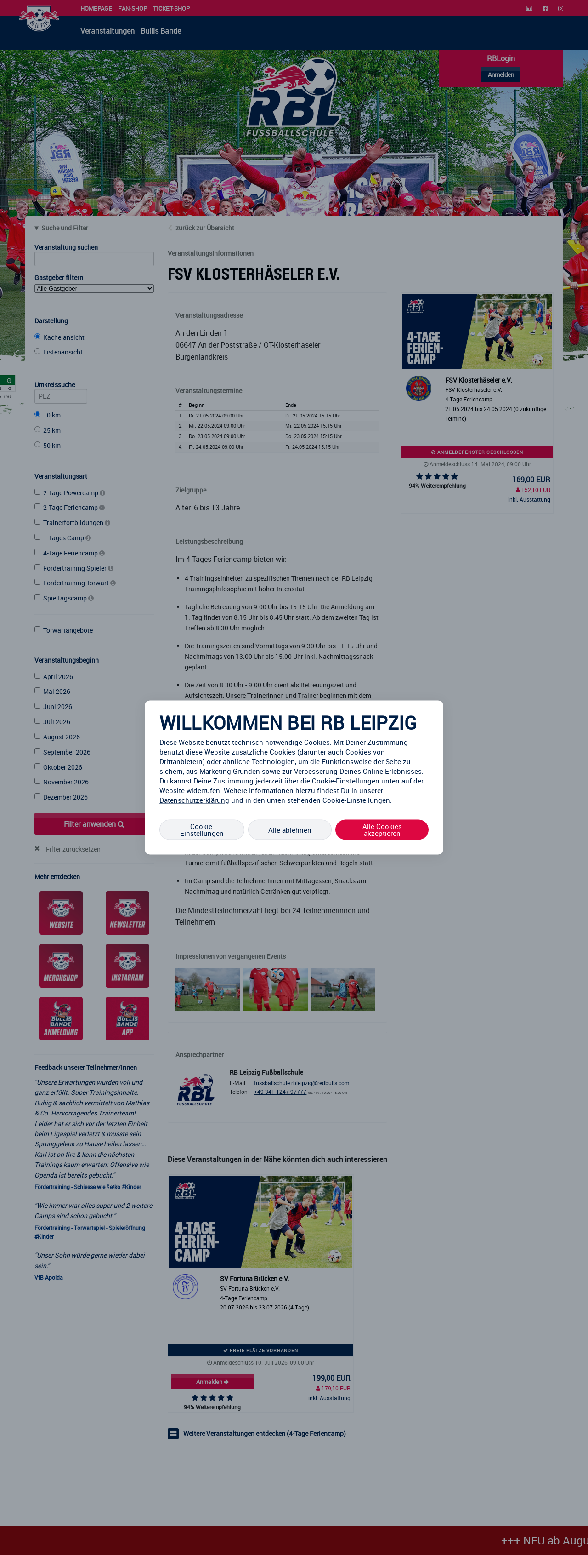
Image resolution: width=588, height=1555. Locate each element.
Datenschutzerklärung (194, 800)
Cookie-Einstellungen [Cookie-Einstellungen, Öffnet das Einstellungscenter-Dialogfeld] (202, 830)
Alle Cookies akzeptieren (382, 830)
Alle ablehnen (289, 829)
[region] (294, 778)
